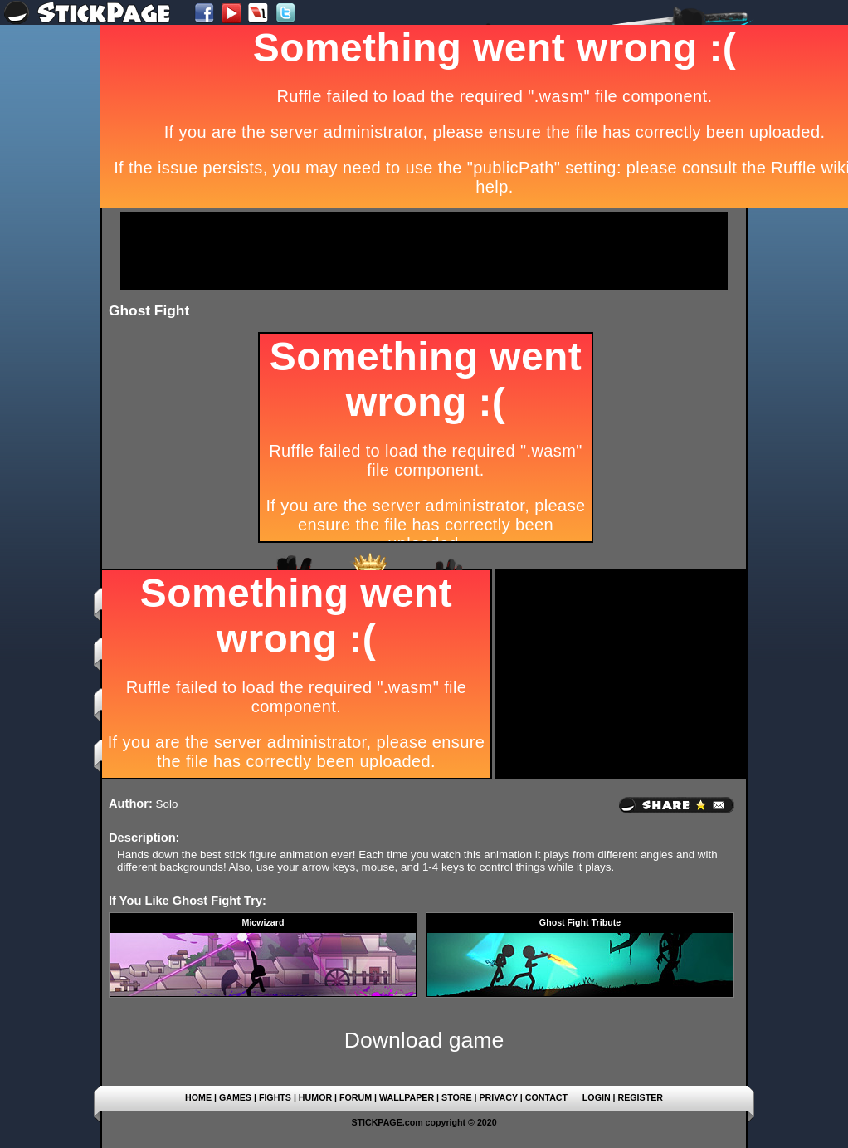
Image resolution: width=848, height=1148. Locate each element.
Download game (424, 1040)
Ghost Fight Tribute (580, 922)
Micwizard (263, 922)
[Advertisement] (424, 250)
